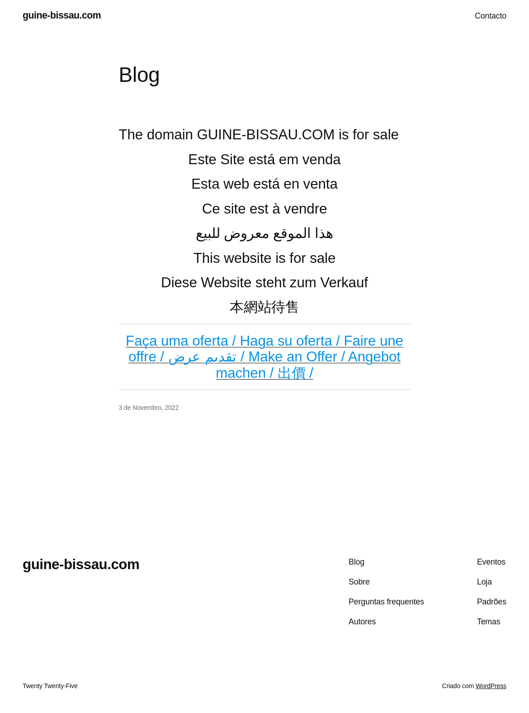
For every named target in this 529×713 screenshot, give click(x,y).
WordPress (491, 685)
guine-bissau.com (62, 15)
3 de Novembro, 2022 (149, 407)
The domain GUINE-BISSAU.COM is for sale (259, 135)
